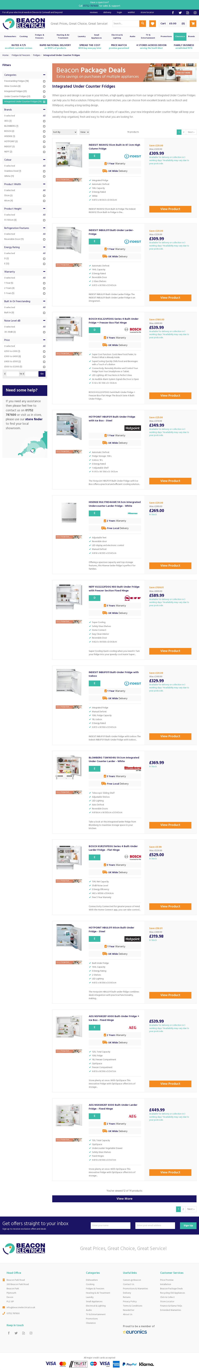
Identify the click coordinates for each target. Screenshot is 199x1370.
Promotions (92, 1319)
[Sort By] (64, 132)
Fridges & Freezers (95, 1289)
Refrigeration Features (24, 228)
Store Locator (167, 1302)
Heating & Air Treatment (98, 1293)
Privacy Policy (130, 1302)
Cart (163, 24)
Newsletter (128, 1310)
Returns (126, 1297)
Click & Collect (167, 1297)
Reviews (94, 12)
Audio (89, 1310)
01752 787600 (13, 1313)
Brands (24, 110)
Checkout (193, 23)
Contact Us (128, 1284)
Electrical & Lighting (96, 1306)
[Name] (110, 1225)
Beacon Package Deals (171, 1289)
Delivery (127, 1293)
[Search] (126, 23)
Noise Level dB (24, 321)
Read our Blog (188, 13)
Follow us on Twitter (180, 13)
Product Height (24, 209)
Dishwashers (92, 1280)
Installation (165, 1284)
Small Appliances (94, 1302)
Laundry (90, 1297)
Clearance (91, 1323)
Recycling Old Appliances (172, 1293)
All (44, 116)
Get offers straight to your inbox (45, 1225)
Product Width (24, 184)
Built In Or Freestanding (24, 301)
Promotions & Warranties (135, 1289)
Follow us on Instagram (195, 13)
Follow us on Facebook (173, 13)
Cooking (90, 1284)
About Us (127, 1314)
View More (124, 1198)
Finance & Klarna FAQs (171, 1306)
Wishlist (131, 12)
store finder (34, 419)
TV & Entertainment (96, 1314)
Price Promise (167, 1280)
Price (24, 340)
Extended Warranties (170, 1310)
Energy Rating (24, 247)
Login (119, 12)
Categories (24, 75)
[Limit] (84, 132)
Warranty (24, 272)
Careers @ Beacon (132, 1280)
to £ (22, 374)
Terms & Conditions (132, 1306)
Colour (24, 160)
